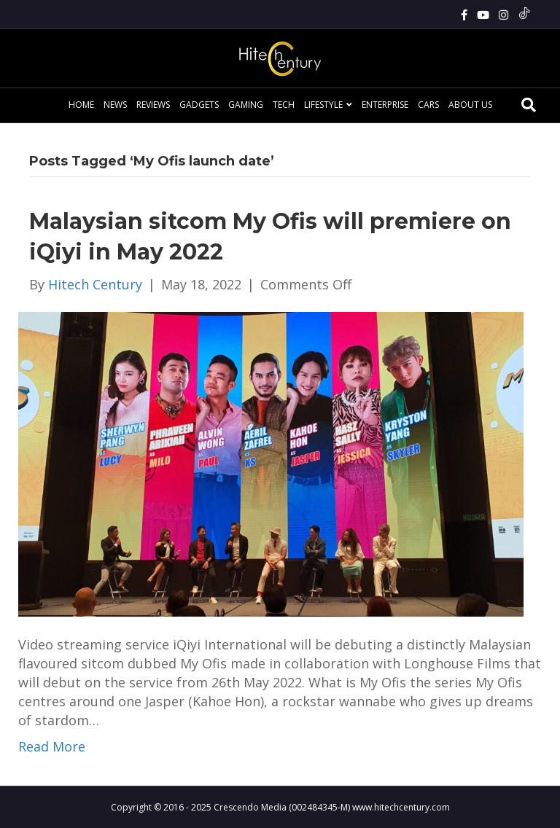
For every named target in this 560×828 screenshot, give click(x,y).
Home (81, 104)
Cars (428, 104)
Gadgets (199, 104)
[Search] (529, 105)
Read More (51, 746)
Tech (284, 104)
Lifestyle (323, 104)
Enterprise (385, 104)
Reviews (153, 104)
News (115, 104)
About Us (470, 104)
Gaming (245, 104)
